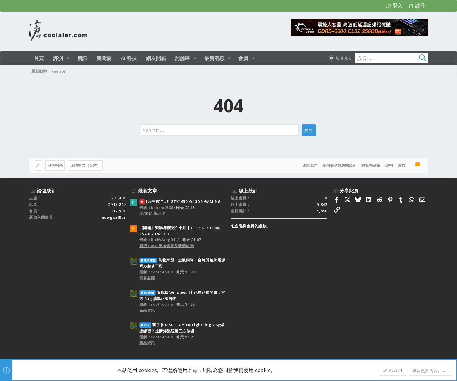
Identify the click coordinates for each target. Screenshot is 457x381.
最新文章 (147, 190)
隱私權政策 (370, 165)
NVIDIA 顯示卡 (152, 213)
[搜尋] (391, 58)
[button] (68, 58)
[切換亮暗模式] (339, 58)
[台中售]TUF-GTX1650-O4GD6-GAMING (180, 201)
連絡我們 (309, 165)
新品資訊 (147, 310)
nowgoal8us (114, 217)
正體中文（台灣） (85, 165)
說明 (389, 165)
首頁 (401, 165)
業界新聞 (147, 278)
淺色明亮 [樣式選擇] (55, 165)
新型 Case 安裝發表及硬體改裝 (166, 245)
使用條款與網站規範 (339, 165)
